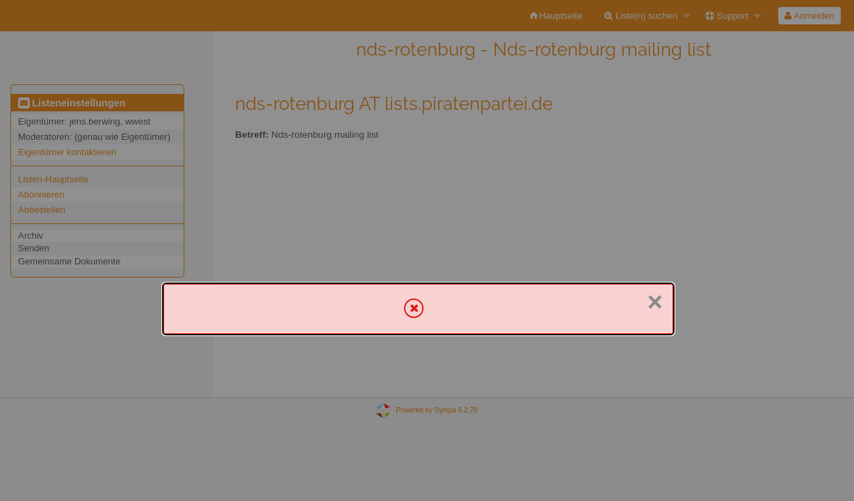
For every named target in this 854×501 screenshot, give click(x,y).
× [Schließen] (655, 302)
